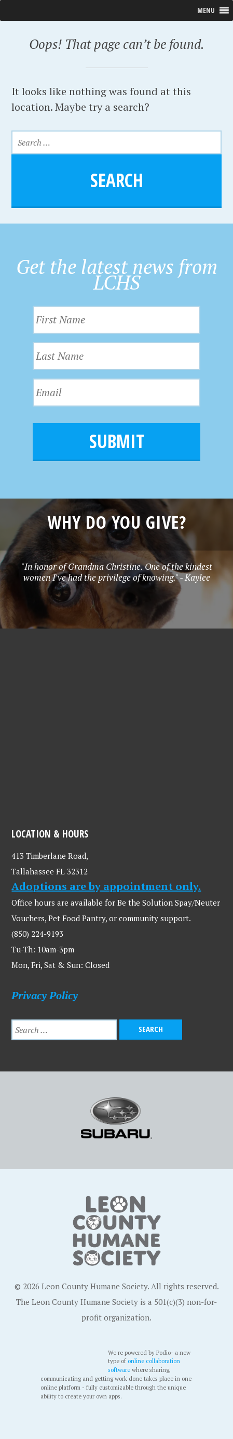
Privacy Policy (44, 995)
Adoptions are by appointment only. (106, 886)
